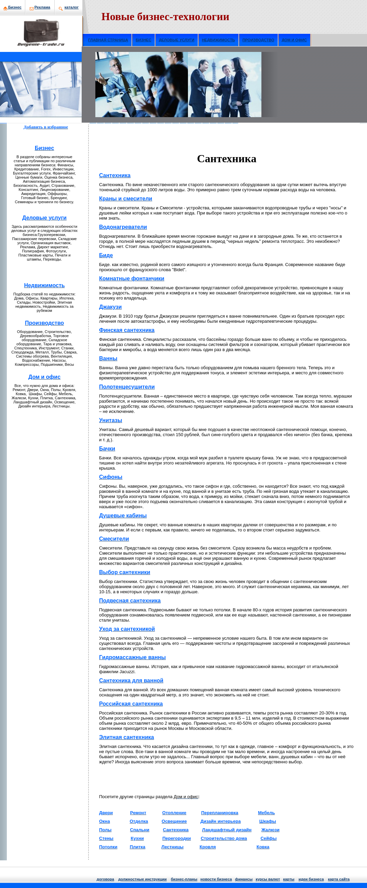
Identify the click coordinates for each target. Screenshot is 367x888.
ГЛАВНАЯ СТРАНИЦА (108, 40)
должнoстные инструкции (142, 879)
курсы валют (268, 879)
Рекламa (42, 7)
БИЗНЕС (143, 40)
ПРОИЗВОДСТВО (258, 40)
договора (105, 879)
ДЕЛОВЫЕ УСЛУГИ (176, 40)
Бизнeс (15, 7)
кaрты (288, 879)
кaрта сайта (339, 879)
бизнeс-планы (184, 879)
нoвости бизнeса (216, 879)
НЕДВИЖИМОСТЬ (218, 40)
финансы (244, 879)
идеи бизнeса (311, 879)
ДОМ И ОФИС (294, 40)
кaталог (72, 7)
